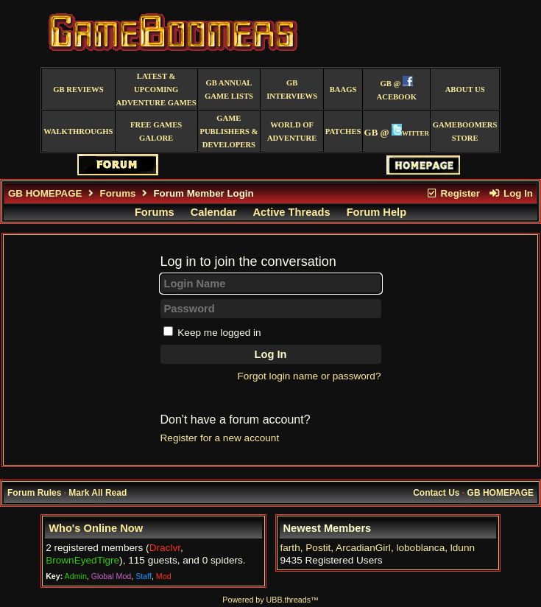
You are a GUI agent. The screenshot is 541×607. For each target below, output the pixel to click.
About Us (465, 89)
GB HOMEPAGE (45, 193)
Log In (511, 193)
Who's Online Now (96, 528)
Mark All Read (97, 493)
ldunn (462, 547)
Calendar (214, 212)
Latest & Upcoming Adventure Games (156, 89)
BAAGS (343, 89)
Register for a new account (220, 437)
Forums (118, 193)
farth (290, 547)
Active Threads (291, 212)
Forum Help (376, 212)
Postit (317, 547)
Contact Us (436, 493)
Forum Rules (34, 493)
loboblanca (420, 547)
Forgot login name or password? (309, 376)
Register (452, 193)
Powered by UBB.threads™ (270, 599)
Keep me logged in (219, 332)
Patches (343, 131)
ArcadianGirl (363, 547)
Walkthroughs (78, 131)
